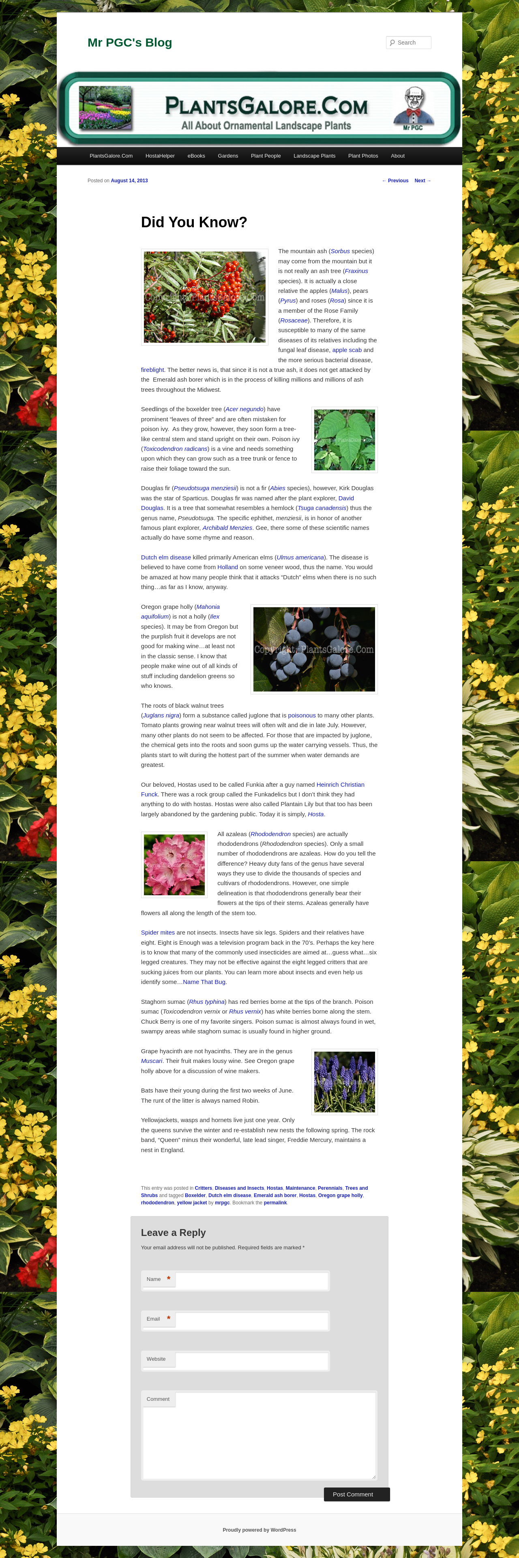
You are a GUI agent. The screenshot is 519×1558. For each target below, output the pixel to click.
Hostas (275, 1188)
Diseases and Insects (239, 1188)
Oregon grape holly (340, 1195)
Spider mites (158, 932)
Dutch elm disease (166, 557)
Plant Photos (363, 156)
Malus (339, 290)
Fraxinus (356, 270)
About (398, 156)
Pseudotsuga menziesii (205, 487)
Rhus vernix (245, 1011)
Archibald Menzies (228, 527)
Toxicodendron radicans (175, 448)
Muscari (152, 1060)
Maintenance (300, 1188)
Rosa (337, 300)
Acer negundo (244, 409)
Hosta (316, 814)
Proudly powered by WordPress (259, 1530)
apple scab (347, 349)
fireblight (152, 369)
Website (156, 1359)
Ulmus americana (300, 557)
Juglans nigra (161, 715)
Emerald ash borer (275, 1195)
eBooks (196, 156)
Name (159, 1279)
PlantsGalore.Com (111, 156)
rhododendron (157, 1203)
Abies (277, 487)
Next (423, 181)
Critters (203, 1188)
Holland (227, 566)
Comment (158, 1399)
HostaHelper (160, 156)
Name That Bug (204, 981)
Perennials (330, 1188)
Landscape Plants (314, 156)
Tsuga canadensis (322, 507)
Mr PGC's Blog (130, 42)
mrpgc (222, 1203)
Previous (395, 181)
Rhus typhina (207, 1001)
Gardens (228, 156)
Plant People (266, 156)
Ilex (214, 616)
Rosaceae (294, 320)
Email (159, 1319)
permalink (275, 1203)
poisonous (302, 715)
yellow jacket (192, 1203)
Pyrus (288, 300)
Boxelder (195, 1195)
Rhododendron (271, 833)
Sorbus (340, 251)
